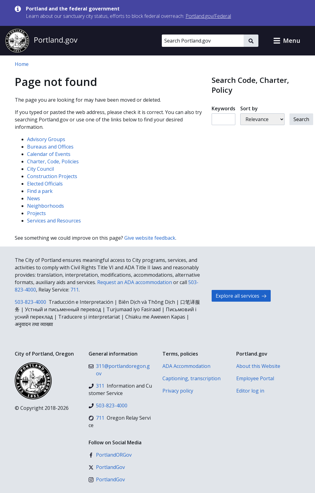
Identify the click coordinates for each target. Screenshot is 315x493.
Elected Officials (45, 183)
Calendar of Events (48, 154)
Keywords (223, 108)
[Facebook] (110, 454)
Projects (36, 213)
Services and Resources (54, 220)
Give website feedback (149, 237)
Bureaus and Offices (50, 146)
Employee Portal (255, 378)
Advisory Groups (46, 139)
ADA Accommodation (186, 366)
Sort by (249, 108)
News (33, 198)
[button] (286, 40)
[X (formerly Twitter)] (107, 467)
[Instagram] (107, 479)
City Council (40, 168)
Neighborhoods (45, 205)
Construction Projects (52, 176)
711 (74, 289)
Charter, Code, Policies (53, 161)
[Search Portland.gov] (203, 41)
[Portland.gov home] (41, 40)
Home (22, 64)
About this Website (258, 366)
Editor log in (250, 390)
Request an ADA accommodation (134, 282)
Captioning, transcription (191, 378)
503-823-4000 (30, 302)
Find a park (40, 191)
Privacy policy (177, 390)
